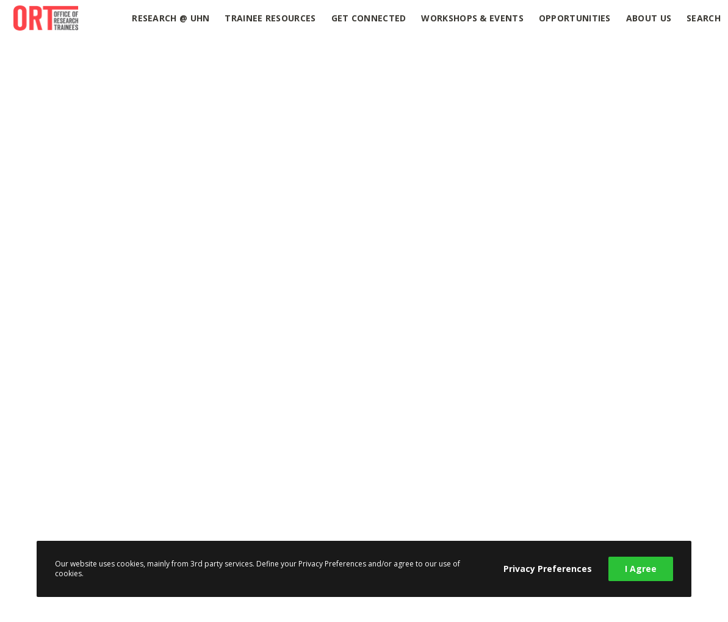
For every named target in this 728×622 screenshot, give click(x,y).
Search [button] (704, 18)
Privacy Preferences (547, 568)
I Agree (641, 568)
